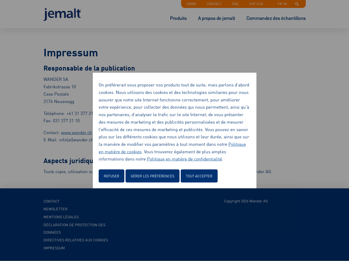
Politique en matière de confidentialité (184, 158)
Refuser (111, 176)
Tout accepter (199, 176)
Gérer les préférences (152, 176)
